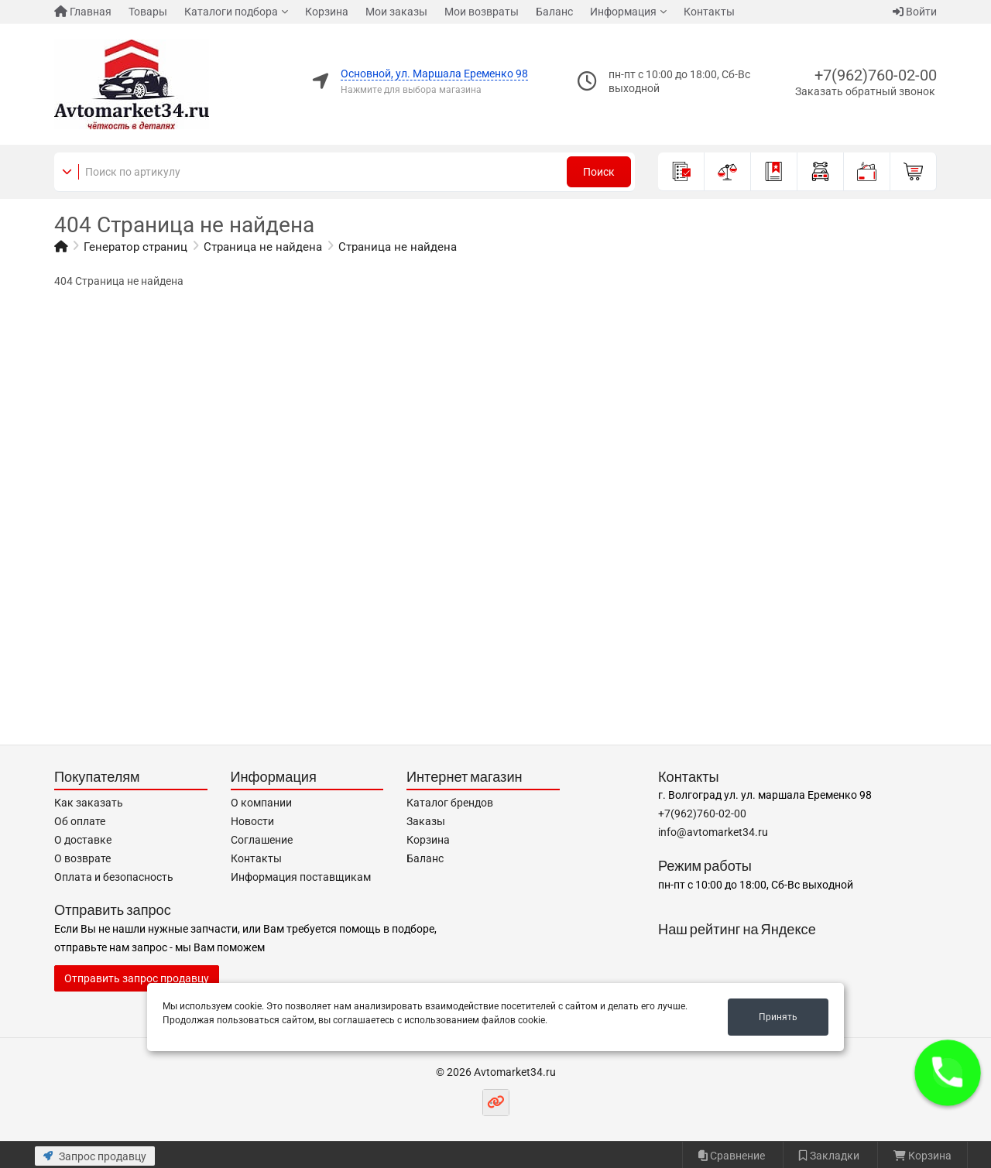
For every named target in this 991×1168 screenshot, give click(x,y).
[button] (947, 1073)
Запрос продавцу (94, 1156)
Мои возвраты (481, 11)
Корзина (326, 11)
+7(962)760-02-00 (875, 75)
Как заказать (88, 802)
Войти (915, 11)
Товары (148, 11)
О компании (261, 802)
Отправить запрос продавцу (136, 978)
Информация (623, 11)
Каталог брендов (449, 802)
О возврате (82, 858)
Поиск (599, 172)
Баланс (554, 11)
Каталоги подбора (231, 11)
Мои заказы (396, 11)
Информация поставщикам (301, 877)
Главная (82, 11)
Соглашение (262, 840)
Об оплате (79, 821)
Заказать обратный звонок (865, 91)
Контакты (709, 11)
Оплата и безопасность (113, 877)
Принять (778, 1017)
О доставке (82, 840)
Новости (252, 821)
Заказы (425, 821)
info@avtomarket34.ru (713, 832)
